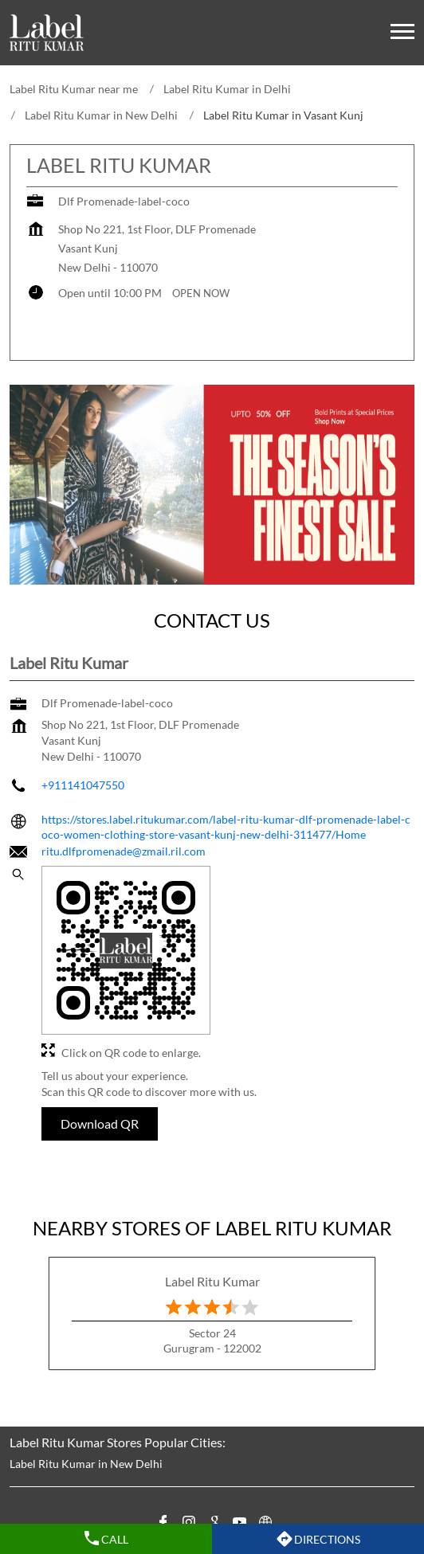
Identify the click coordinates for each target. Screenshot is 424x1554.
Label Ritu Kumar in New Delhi (86, 1463)
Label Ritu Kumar (212, 1281)
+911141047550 (82, 785)
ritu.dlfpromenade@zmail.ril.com (123, 851)
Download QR (100, 1123)
